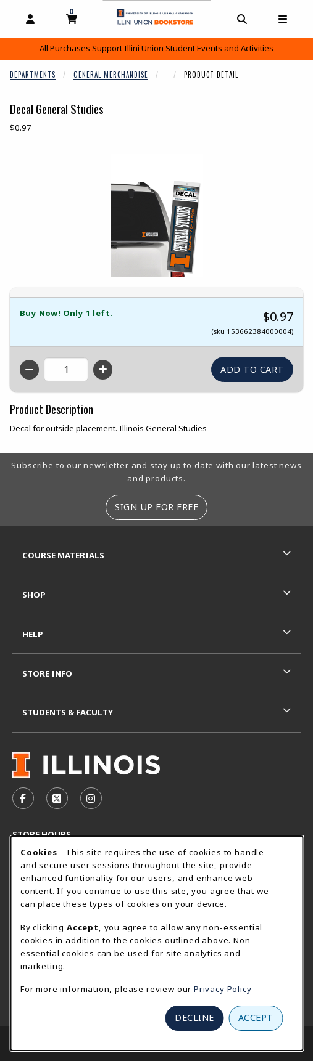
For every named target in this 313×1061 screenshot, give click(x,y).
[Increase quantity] (102, 370)
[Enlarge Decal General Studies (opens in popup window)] (157, 215)
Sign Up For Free (156, 507)
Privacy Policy (223, 988)
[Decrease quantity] (29, 370)
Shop (34, 594)
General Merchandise (110, 74)
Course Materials (63, 555)
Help (32, 634)
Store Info (47, 673)
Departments (33, 74)
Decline (194, 1017)
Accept (255, 1017)
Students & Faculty (67, 712)
